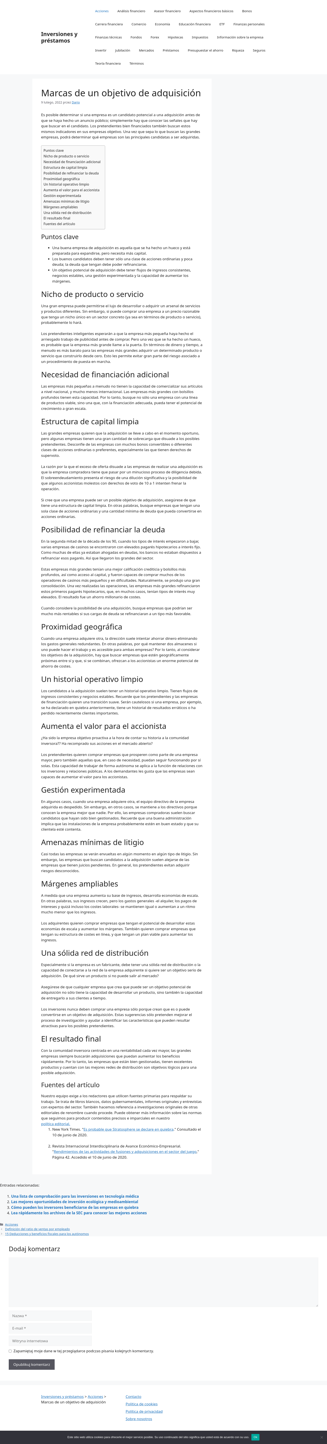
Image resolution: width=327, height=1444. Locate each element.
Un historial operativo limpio (66, 184)
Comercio (139, 24)
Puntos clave (53, 150)
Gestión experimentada (62, 195)
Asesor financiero (167, 11)
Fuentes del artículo (59, 224)
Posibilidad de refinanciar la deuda (71, 173)
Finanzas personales (249, 24)
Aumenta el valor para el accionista (71, 190)
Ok (255, 1437)
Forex (155, 37)
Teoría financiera (108, 63)
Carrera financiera (109, 24)
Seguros (259, 50)
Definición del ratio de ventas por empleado (37, 1229)
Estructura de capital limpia (65, 167)
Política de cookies (142, 1403)
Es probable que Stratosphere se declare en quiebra (128, 1129)
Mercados (146, 50)
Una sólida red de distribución (67, 212)
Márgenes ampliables (60, 207)
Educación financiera (195, 24)
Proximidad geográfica (61, 179)
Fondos (136, 37)
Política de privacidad (144, 1411)
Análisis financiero (131, 11)
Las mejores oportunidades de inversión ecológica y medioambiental (74, 1201)
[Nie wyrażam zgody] (321, 1437)
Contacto (133, 1396)
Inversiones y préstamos (59, 37)
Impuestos (200, 37)
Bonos (247, 11)
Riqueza (238, 50)
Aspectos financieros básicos (211, 11)
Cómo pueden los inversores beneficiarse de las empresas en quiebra (75, 1207)
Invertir (100, 50)
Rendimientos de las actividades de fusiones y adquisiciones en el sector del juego (125, 1151)
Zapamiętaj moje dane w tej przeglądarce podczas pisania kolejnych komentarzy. (84, 1350)
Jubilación (122, 50)
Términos (136, 63)
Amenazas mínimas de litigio (66, 201)
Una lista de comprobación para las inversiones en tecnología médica (75, 1196)
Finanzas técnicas (108, 37)
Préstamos (171, 50)
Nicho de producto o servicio (66, 156)
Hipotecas (175, 37)
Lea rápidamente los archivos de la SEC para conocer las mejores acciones (79, 1212)
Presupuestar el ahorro (205, 50)
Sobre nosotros (139, 1418)
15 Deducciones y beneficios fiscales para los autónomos (47, 1234)
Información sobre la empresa (240, 37)
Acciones (102, 11)
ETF (222, 24)
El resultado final (56, 218)
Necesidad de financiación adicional (72, 162)
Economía (162, 24)
